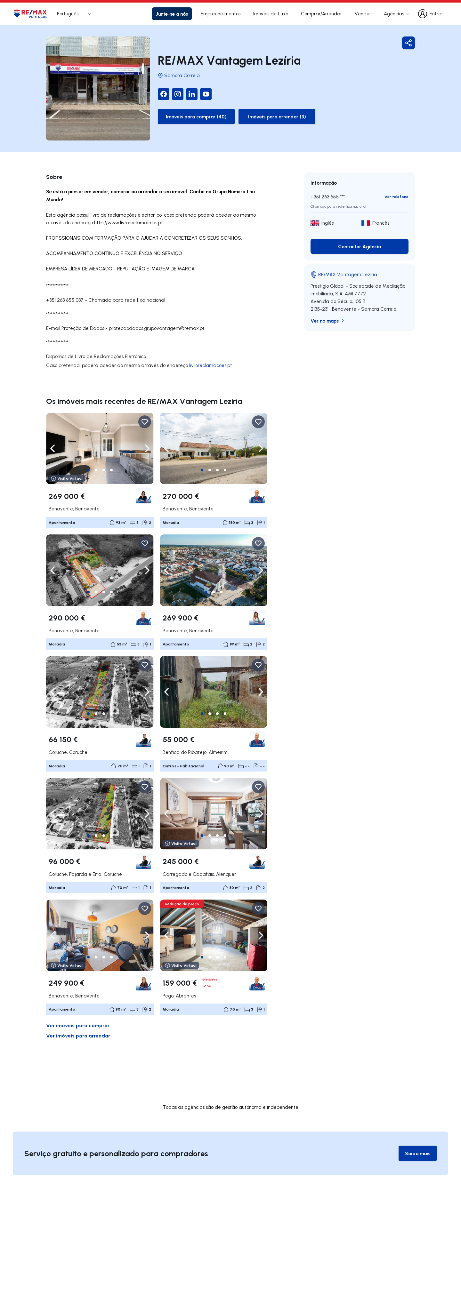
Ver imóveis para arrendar (78, 1035)
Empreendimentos (220, 14)
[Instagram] (177, 94)
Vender (363, 14)
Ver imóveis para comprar (77, 1025)
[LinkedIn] (192, 94)
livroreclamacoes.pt (210, 365)
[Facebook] (163, 94)
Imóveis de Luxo (270, 14)
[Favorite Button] (145, 422)
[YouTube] (206, 94)
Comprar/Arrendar (321, 14)
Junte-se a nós (172, 14)
